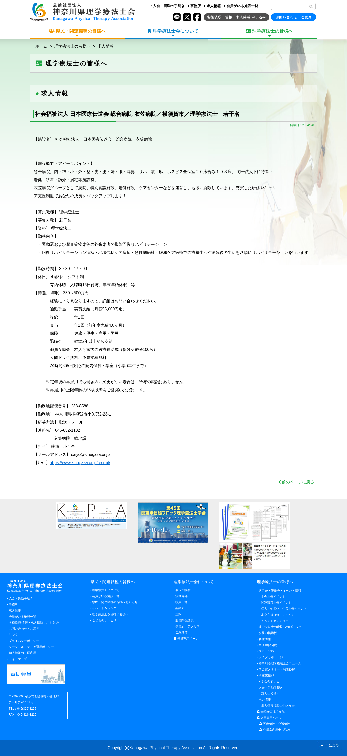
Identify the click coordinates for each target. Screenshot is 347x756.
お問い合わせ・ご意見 (24, 628)
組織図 (179, 608)
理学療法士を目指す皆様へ (110, 614)
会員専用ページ (269, 718)
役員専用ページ (186, 638)
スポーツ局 (266, 651)
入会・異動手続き (21, 598)
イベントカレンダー (105, 608)
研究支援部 (266, 675)
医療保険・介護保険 (274, 724)
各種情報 (265, 639)
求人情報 (212, 6)
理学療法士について (105, 590)
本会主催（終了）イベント (279, 615)
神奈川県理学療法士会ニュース (280, 663)
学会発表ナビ (270, 681)
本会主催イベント (273, 596)
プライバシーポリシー (24, 641)
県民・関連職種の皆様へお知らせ (115, 602)
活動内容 (181, 596)
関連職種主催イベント (276, 602)
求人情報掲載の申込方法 (278, 706)
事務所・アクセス (187, 626)
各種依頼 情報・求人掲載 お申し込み (34, 622)
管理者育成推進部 (271, 712)
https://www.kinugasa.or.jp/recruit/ (80, 462)
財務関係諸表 (184, 620)
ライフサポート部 (271, 657)
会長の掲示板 (268, 633)
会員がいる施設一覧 (241, 6)
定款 (178, 614)
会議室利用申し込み (274, 730)
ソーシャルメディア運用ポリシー (31, 647)
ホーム (41, 46)
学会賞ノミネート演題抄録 (277, 669)
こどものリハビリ (104, 620)
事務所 (194, 6)
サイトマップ (18, 659)
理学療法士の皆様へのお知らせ (280, 627)
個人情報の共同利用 (22, 653)
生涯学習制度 (268, 645)
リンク (13, 635)
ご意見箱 (181, 632)
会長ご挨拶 (183, 590)
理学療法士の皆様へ (72, 46)
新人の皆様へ (270, 693)
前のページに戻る (296, 482)
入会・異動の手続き (168, 6)
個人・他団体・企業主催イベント (284, 609)
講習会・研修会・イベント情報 (280, 590)
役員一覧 (181, 602)
